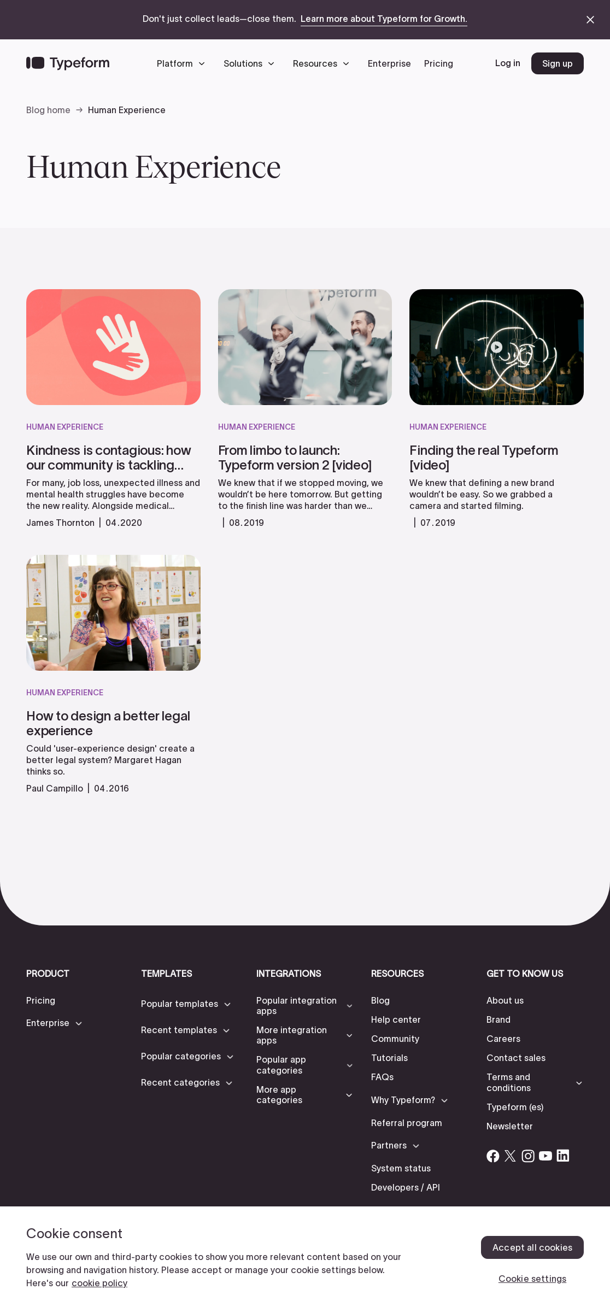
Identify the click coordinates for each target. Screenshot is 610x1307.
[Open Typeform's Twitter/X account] (510, 1155)
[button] (183, 63)
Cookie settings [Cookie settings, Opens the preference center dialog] (532, 1278)
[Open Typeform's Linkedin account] (563, 1155)
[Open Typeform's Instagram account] (528, 1155)
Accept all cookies (532, 1247)
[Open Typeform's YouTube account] (545, 1155)
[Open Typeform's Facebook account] (493, 1155)
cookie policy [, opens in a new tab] (99, 1283)
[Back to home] (67, 63)
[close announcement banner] (590, 19)
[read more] (113, 477)
